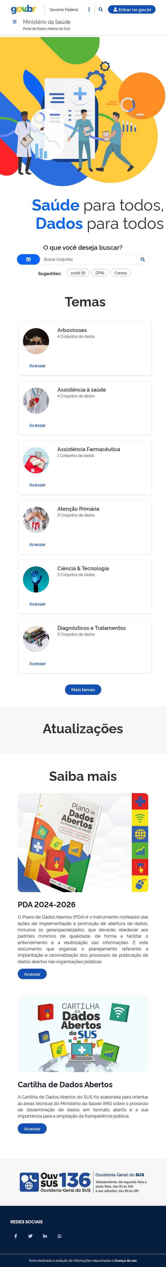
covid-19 (78, 272)
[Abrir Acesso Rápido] (89, 9)
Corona (121, 272)
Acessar (37, 366)
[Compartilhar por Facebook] (15, 1236)
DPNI (100, 272)
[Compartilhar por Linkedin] (45, 1236)
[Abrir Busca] (101, 9)
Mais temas (83, 690)
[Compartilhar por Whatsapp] (59, 1236)
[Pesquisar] (143, 259)
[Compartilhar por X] (30, 1236)
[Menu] (14, 22)
